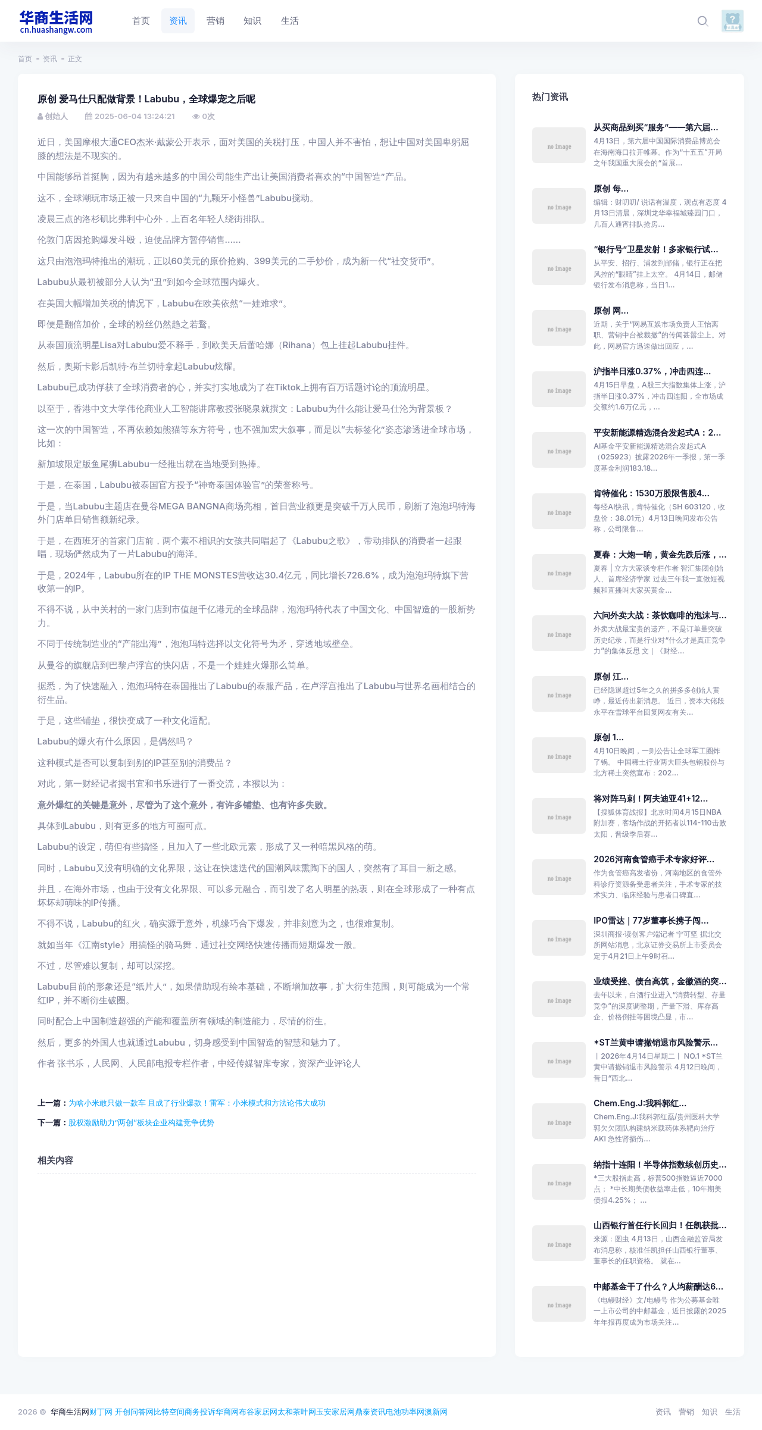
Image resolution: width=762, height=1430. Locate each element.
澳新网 (436, 1411)
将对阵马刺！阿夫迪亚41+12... (651, 798)
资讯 (50, 58)
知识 (709, 1411)
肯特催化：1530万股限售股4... (652, 493)
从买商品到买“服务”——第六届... (656, 127)
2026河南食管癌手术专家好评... (654, 859)
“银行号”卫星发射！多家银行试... (656, 249)
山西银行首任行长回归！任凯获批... (660, 1225)
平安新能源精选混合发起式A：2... (657, 432)
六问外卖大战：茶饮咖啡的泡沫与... (660, 615)
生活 (733, 1411)
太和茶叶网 (296, 1411)
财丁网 (101, 1411)
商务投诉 (200, 1411)
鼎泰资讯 (370, 1411)
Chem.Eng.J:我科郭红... (640, 1103)
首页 (25, 58)
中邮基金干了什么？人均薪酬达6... (658, 1286)
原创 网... (611, 310)
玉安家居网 (335, 1411)
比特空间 (169, 1411)
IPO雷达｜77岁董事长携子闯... (651, 920)
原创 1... (609, 737)
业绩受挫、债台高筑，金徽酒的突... (660, 981)
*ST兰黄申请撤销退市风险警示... (656, 1042)
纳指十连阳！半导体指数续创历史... (660, 1164)
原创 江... (611, 676)
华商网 (227, 1411)
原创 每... (611, 188)
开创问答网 (134, 1411)
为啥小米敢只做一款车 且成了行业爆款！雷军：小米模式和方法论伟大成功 (197, 1102)
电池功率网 (405, 1411)
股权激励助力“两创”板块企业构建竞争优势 (141, 1122)
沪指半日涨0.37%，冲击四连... (652, 371)
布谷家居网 (258, 1411)
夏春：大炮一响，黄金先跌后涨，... (660, 554)
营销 (686, 1411)
